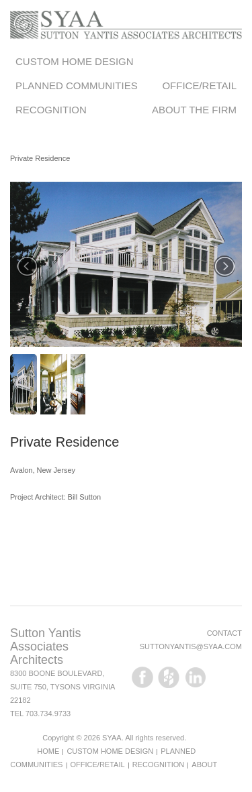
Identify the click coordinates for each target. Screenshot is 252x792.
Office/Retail (199, 85)
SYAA (112, 738)
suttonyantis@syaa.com (191, 646)
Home (48, 751)
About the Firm (194, 109)
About (204, 764)
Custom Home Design (74, 61)
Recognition (51, 109)
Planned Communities (76, 85)
